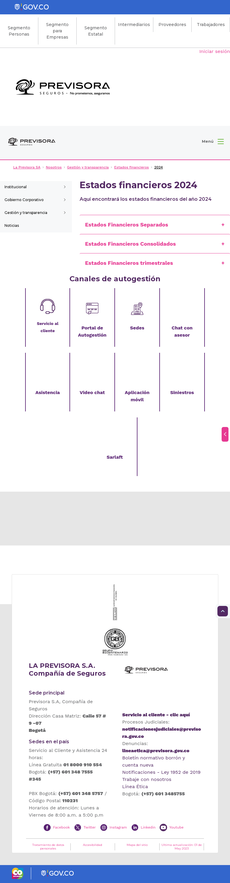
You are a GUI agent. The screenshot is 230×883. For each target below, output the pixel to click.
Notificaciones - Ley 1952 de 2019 (161, 772)
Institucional (15, 187)
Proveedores (172, 24)
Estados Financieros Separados (126, 224)
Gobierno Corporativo (24, 199)
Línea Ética (135, 786)
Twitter (90, 827)
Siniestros (182, 392)
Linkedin (148, 827)
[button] (212, 141)
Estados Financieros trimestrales (129, 263)
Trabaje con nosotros (146, 779)
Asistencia (47, 392)
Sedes (137, 328)
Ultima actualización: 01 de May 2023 (181, 846)
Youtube (176, 827)
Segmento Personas (19, 31)
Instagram (118, 827)
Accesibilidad (92, 845)
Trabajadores (211, 24)
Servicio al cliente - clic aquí (156, 715)
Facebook (61, 827)
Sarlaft (115, 457)
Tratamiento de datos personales (48, 846)
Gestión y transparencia (25, 212)
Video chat (92, 392)
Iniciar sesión (214, 51)
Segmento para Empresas (57, 31)
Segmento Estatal (95, 31)
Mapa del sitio (137, 845)
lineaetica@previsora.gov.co (155, 750)
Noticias (11, 225)
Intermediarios (134, 24)
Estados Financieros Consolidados (130, 244)
